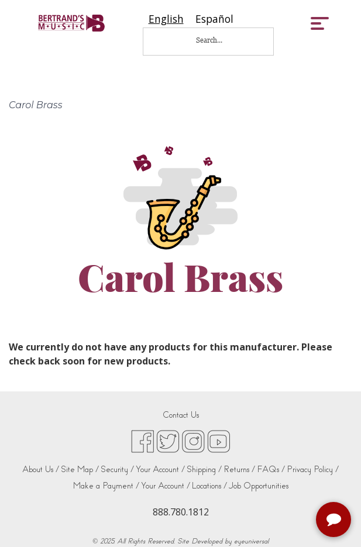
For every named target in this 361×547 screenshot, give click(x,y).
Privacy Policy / (313, 469)
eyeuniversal (251, 541)
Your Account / (160, 469)
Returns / (239, 469)
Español (214, 19)
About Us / (40, 469)
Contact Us (181, 415)
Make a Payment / (106, 486)
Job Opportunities (258, 486)
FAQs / (271, 469)
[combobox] (166, 19)
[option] (214, 19)
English (166, 19)
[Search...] (217, 40)
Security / (117, 469)
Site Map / (80, 469)
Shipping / (204, 469)
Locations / (209, 486)
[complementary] (334, 520)
